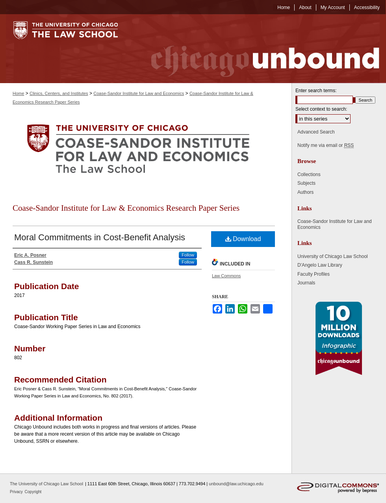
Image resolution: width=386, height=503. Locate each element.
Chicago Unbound (258, 48)
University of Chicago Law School (332, 256)
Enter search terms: (316, 90)
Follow (188, 254)
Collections (309, 174)
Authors (305, 192)
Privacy (17, 492)
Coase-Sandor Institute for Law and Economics (138, 93)
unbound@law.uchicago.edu (236, 483)
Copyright (33, 492)
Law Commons (226, 275)
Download (243, 239)
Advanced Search (316, 132)
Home (18, 93)
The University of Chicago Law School (46, 483)
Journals (306, 283)
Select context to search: (321, 109)
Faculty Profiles (313, 274)
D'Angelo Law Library (319, 265)
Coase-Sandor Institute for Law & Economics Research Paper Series (126, 208)
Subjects (306, 183)
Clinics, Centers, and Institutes (59, 93)
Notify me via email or (325, 145)
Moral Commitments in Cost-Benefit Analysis (99, 237)
